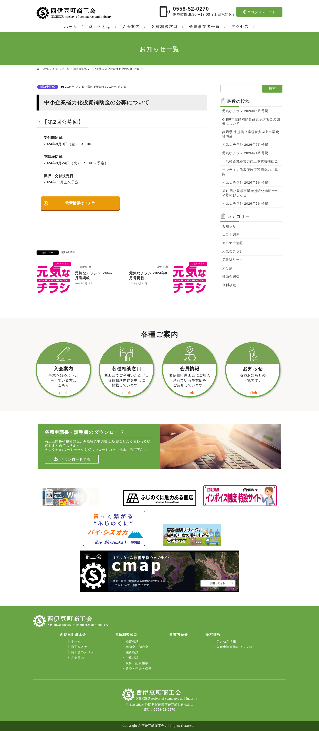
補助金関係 (47, 86)
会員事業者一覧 (204, 26)
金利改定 (229, 285)
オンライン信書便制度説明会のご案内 (250, 172)
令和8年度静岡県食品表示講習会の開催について (251, 121)
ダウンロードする (75, 459)
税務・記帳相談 (137, 663)
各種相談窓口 (164, 26)
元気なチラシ (232, 251)
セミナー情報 (232, 243)
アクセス (240, 26)
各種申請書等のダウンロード (237, 647)
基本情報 (213, 634)
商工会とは (100, 26)
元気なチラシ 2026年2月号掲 (245, 203)
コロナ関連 (231, 234)
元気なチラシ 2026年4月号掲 (245, 153)
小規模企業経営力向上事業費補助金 (250, 161)
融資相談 (132, 652)
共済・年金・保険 (139, 668)
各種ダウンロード (259, 12)
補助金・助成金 (137, 647)
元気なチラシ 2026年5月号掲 (245, 144)
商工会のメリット (84, 652)
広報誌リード (232, 260)
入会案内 (131, 26)
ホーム (70, 26)
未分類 (227, 268)
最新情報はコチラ (69, 201)
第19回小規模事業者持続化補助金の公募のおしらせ (250, 193)
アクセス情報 (226, 641)
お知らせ (229, 226)
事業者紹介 (178, 634)
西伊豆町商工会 (73, 634)
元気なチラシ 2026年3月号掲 (245, 182)
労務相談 (132, 657)
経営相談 (132, 641)
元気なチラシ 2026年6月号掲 (245, 111)
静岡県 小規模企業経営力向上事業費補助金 (250, 134)
